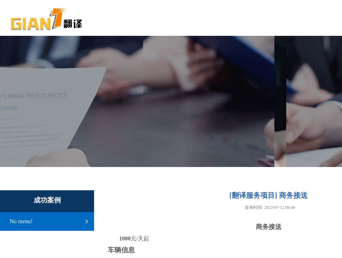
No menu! (21, 221)
